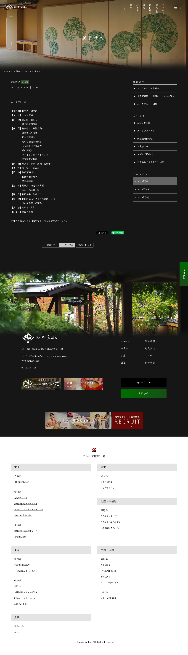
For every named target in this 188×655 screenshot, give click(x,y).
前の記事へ (52, 245)
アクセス (163, 9)
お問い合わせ (144, 382)
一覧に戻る (67, 245)
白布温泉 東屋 (20, 536)
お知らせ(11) (143, 122)
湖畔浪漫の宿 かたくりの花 (25, 503)
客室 (130, 6)
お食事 (137, 8)
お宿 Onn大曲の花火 (23, 515)
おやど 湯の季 (106, 482)
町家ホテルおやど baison (25, 598)
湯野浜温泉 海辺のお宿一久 (25, 530)
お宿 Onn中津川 (21, 604)
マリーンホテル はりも (110, 582)
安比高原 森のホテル (23, 482)
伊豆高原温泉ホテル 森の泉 (25, 570)
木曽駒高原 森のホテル (110, 528)
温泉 (143, 6)
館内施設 (150, 9)
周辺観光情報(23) (145, 138)
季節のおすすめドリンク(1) (150, 162)
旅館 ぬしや (106, 565)
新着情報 (150, 362)
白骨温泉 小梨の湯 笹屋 (110, 522)
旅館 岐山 (18, 586)
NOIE (17, 632)
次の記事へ (83, 245)
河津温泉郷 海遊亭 (22, 565)
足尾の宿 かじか (107, 488)
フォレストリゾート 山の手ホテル (28, 509)
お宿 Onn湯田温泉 (109, 598)
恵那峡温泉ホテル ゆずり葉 (25, 592)
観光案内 (156, 9)
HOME (124, 9)
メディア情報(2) (145, 154)
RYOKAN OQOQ (109, 570)
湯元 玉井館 (106, 576)
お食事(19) (142, 146)
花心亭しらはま (20, 497)
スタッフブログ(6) (146, 130)
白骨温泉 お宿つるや (109, 516)
